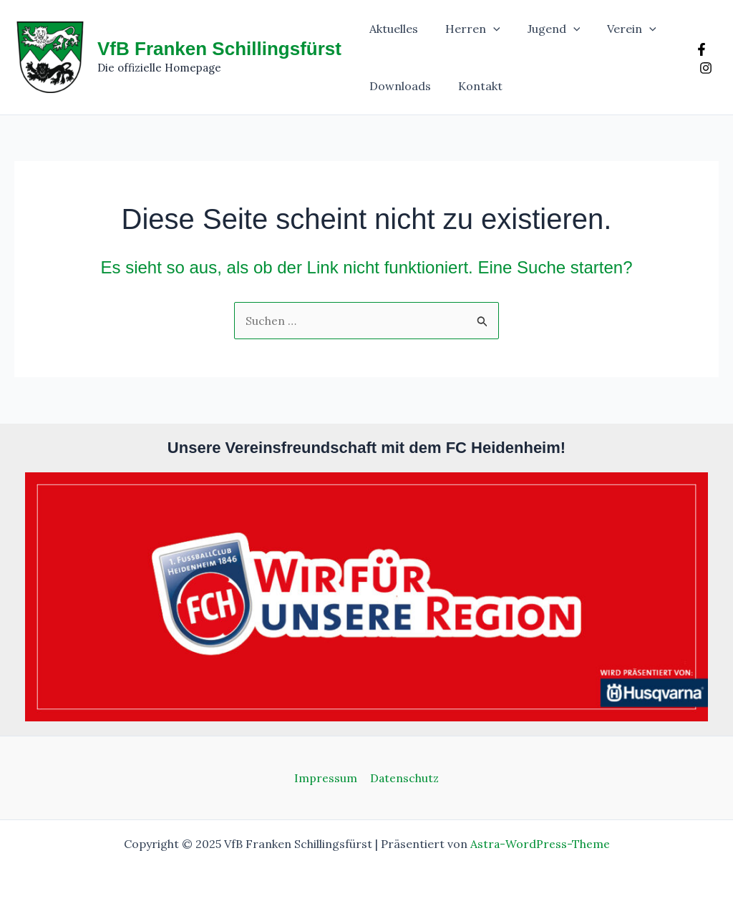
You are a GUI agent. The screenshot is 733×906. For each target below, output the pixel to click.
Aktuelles (391, 28)
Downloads (398, 86)
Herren (466, 28)
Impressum (325, 778)
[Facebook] (700, 49)
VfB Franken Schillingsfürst (219, 48)
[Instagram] (704, 68)
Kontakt (474, 86)
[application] (487, 28)
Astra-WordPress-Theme (540, 844)
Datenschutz (404, 778)
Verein (616, 28)
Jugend (543, 28)
